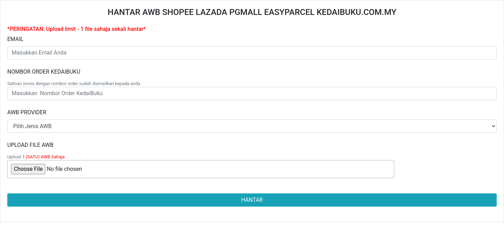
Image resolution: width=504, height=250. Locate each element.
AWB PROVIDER (26, 112)
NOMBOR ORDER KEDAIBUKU (43, 71)
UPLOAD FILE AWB (30, 145)
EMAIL (15, 39)
